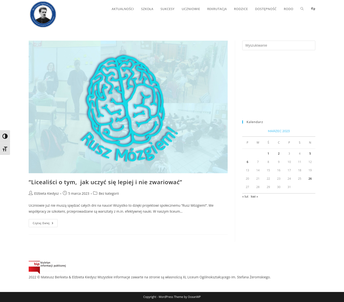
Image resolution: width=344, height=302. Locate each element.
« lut (245, 196)
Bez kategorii (109, 193)
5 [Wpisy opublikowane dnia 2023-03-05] (310, 153)
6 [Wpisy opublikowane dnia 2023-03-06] (247, 162)
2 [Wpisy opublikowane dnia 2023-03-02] (279, 153)
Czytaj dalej (45, 224)
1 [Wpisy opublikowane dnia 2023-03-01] (268, 153)
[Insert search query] (278, 45)
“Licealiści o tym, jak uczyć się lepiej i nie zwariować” (105, 182)
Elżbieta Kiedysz (46, 193)
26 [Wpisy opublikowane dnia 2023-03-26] (310, 179)
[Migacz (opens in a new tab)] (313, 9)
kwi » (254, 196)
